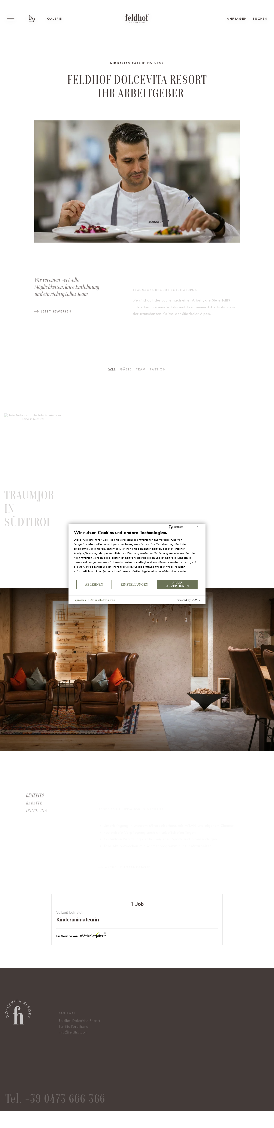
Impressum (80, 600)
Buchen (260, 19)
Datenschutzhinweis (102, 600)
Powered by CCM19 (188, 600)
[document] (137, 554)
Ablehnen (94, 584)
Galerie (54, 19)
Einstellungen (134, 584)
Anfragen (237, 19)
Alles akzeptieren (177, 584)
